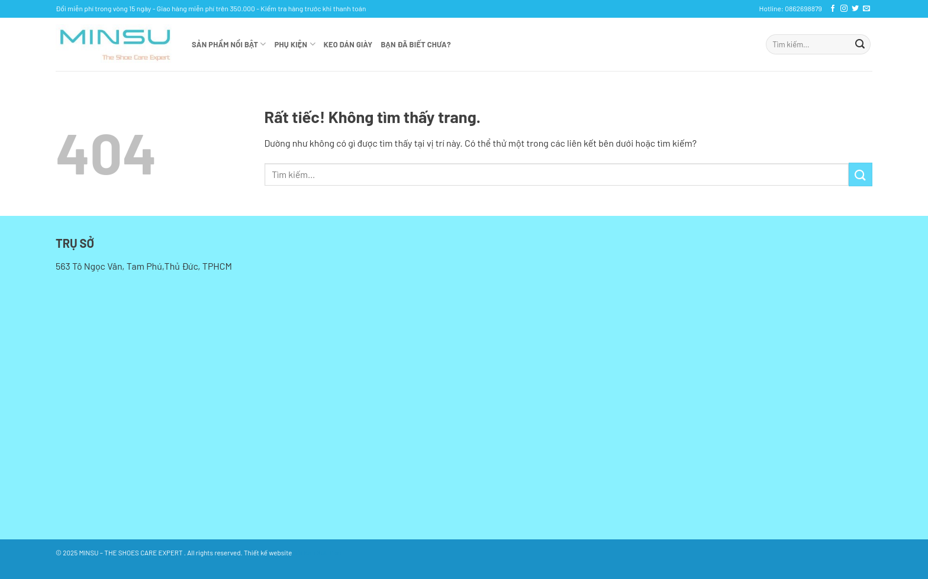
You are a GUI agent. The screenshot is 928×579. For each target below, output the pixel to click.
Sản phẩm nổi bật (229, 44)
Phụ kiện (295, 44)
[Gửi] (860, 44)
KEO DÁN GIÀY (348, 44)
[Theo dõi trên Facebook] (832, 9)
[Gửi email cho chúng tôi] (866, 9)
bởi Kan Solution (317, 552)
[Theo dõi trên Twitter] (855, 9)
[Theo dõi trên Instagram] (844, 9)
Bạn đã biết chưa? (416, 44)
